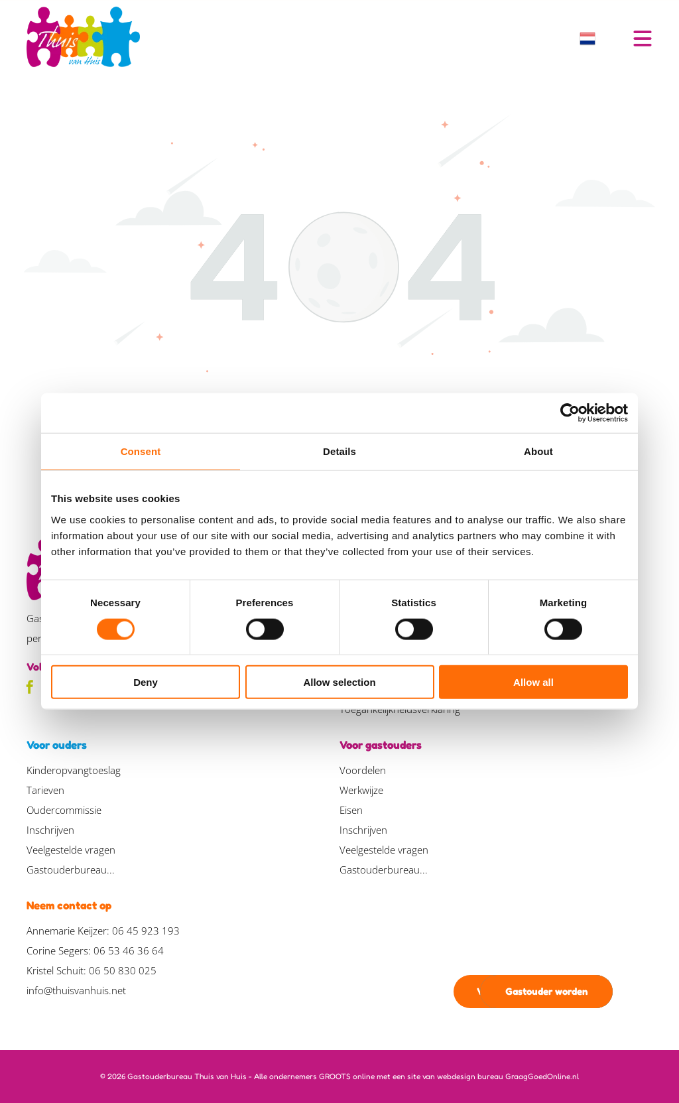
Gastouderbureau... (71, 869)
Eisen (351, 809)
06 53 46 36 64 (128, 950)
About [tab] (538, 451)
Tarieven (45, 790)
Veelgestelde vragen (71, 849)
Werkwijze (361, 790)
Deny (145, 682)
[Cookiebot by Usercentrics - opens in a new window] (570, 413)
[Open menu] (642, 38)
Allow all (533, 682)
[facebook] (30, 688)
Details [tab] (339, 451)
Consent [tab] (141, 451)
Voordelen (363, 770)
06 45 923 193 (146, 930)
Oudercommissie (64, 809)
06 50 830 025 (122, 970)
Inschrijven (50, 829)
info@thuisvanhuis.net (76, 990)
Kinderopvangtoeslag (74, 770)
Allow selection (339, 682)
